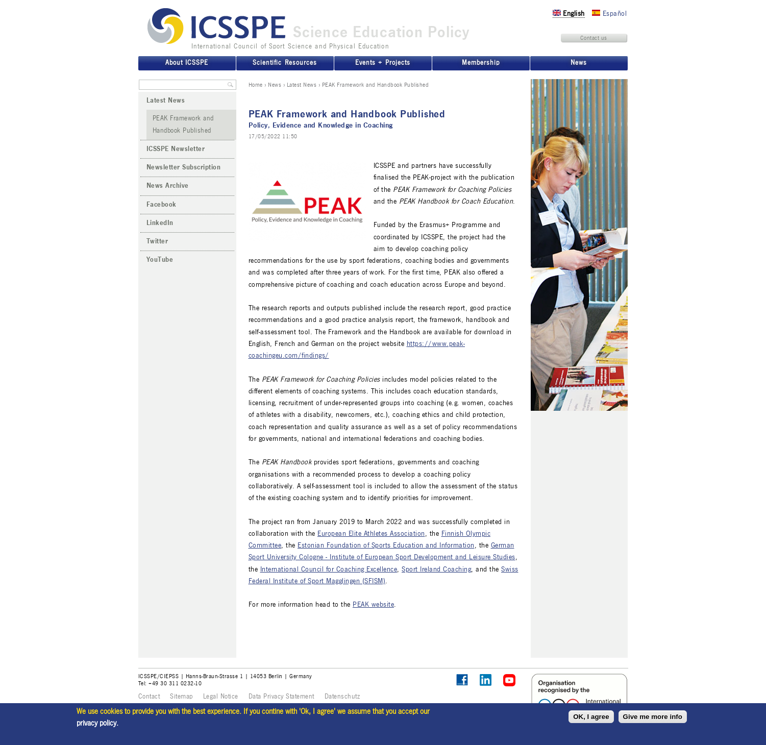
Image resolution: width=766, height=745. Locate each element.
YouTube (160, 259)
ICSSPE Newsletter (175, 149)
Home (256, 85)
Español (609, 13)
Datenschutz (342, 696)
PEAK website (373, 604)
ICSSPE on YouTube (509, 680)
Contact (149, 696)
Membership (481, 62)
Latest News (302, 85)
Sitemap (181, 696)
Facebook (161, 204)
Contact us (593, 38)
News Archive (167, 185)
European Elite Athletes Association (371, 533)
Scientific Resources (284, 62)
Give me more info (652, 717)
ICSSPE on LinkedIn (486, 680)
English (569, 13)
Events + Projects (382, 62)
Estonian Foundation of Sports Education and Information (386, 545)
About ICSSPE (186, 62)
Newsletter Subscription (183, 167)
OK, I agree (591, 717)
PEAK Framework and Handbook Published (183, 124)
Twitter (157, 241)
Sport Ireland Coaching (436, 569)
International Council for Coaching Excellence (329, 569)
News (274, 85)
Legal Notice (220, 696)
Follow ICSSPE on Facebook (462, 680)
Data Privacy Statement (281, 696)
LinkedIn (160, 223)
